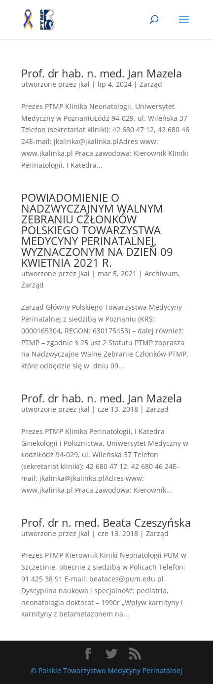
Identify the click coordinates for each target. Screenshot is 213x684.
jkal (84, 84)
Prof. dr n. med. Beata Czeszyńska (106, 522)
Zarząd (151, 84)
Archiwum (161, 273)
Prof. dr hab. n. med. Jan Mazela (101, 73)
